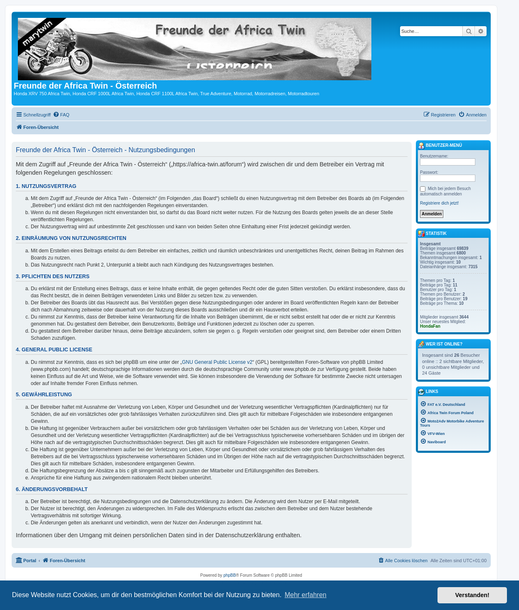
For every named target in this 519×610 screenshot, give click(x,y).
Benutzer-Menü (440, 146)
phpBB (229, 575)
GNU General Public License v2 (217, 362)
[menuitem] (61, 115)
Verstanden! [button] (472, 595)
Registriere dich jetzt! (439, 203)
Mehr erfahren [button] (305, 594)
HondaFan (430, 326)
